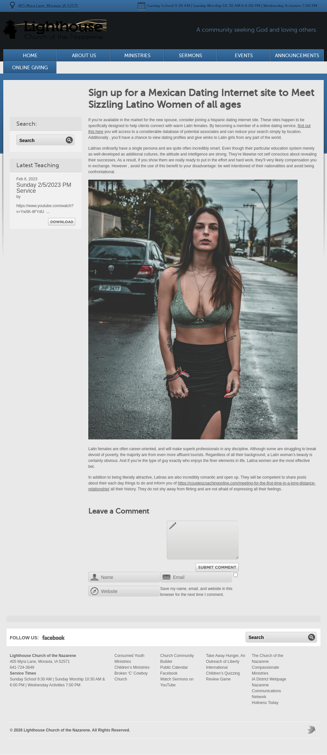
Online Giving (30, 68)
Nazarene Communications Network (266, 691)
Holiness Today (265, 702)
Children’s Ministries (131, 667)
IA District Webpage (269, 679)
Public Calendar (174, 667)
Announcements (297, 55)
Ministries (137, 55)
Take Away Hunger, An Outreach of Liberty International (225, 661)
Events (244, 55)
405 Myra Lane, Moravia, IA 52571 (48, 6)
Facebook (53, 639)
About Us (84, 55)
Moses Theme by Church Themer (312, 729)
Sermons (190, 55)
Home (30, 55)
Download (61, 221)
